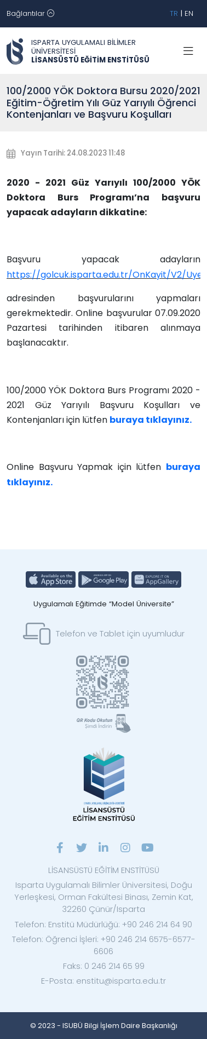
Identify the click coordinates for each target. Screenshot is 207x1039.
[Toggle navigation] (30, 13)
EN (189, 13)
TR (174, 13)
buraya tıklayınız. (151, 420)
